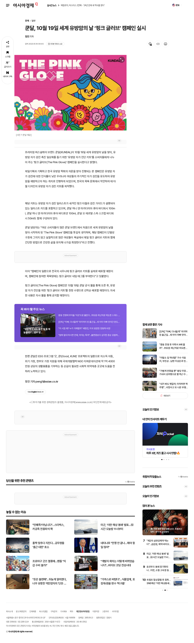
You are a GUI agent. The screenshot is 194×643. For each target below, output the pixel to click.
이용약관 (95, 616)
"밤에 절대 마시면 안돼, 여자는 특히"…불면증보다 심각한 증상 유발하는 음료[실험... (89, 339)
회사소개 (9, 616)
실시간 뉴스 (51, 5)
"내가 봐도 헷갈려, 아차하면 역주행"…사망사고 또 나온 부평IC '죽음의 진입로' (173, 391)
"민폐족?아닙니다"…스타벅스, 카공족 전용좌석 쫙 (48, 532)
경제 (27, 21)
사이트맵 (115, 616)
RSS (71, 616)
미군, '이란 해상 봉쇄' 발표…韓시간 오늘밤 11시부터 (158, 562)
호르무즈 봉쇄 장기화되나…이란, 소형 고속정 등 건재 (159, 575)
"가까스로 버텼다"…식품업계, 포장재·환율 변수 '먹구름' (118, 586)
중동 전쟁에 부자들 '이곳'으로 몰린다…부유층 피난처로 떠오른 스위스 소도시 (89, 319)
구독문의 (53, 616)
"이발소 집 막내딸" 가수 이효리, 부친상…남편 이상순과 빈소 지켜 (173, 365)
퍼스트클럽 (43, 616)
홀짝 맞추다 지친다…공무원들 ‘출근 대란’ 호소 (48, 550)
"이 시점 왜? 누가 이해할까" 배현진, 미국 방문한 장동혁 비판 (84, 332)
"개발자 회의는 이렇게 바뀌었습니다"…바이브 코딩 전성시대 (117, 568)
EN (175, 5)
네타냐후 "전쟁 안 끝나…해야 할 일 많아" (118, 550)
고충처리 (105, 616)
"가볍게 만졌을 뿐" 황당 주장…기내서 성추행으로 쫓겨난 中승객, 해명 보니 (173, 378)
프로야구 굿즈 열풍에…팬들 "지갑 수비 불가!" (49, 568)
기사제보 (63, 616)
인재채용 (32, 616)
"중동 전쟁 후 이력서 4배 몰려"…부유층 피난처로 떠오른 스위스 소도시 (172, 351)
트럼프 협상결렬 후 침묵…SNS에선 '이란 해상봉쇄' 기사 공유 (159, 588)
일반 (33, 21)
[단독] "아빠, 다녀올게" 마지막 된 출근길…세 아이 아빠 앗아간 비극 (173, 338)
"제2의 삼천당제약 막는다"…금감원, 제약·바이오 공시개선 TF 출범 (158, 549)
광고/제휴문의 (21, 616)
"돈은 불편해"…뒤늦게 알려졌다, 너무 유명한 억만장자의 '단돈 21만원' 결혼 (49, 587)
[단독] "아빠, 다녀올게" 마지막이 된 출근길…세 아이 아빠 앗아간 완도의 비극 (89, 326)
